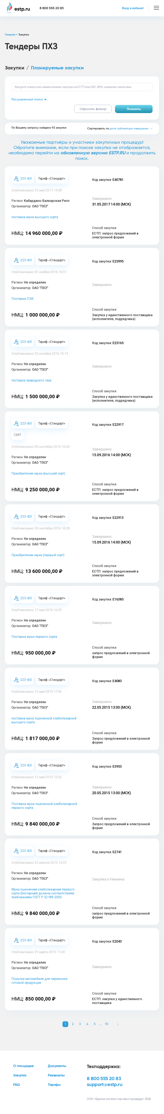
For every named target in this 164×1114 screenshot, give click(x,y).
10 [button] (106, 1024)
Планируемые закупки (57, 68)
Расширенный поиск (29, 99)
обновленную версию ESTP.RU (92, 153)
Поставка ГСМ (22, 299)
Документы (57, 1066)
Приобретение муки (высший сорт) (38, 473)
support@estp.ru (104, 1084)
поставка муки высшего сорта (34, 217)
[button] (117, 1024)
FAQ (16, 1085)
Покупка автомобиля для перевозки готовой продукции (39, 981)
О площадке (23, 1066)
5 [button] (95, 1024)
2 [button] (73, 1024)
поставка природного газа (31, 380)
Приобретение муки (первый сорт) (37, 555)
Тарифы (54, 1085)
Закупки (14, 68)
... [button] (100, 1024)
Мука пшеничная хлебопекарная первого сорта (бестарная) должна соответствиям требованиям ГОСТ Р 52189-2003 (43, 893)
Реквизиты (56, 1075)
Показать (134, 109)
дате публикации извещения (129, 128)
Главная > (11, 34)
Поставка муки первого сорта (34, 637)
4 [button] (87, 1024)
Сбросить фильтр (93, 109)
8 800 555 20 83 (104, 1078)
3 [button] (80, 1024)
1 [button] (65, 1024)
